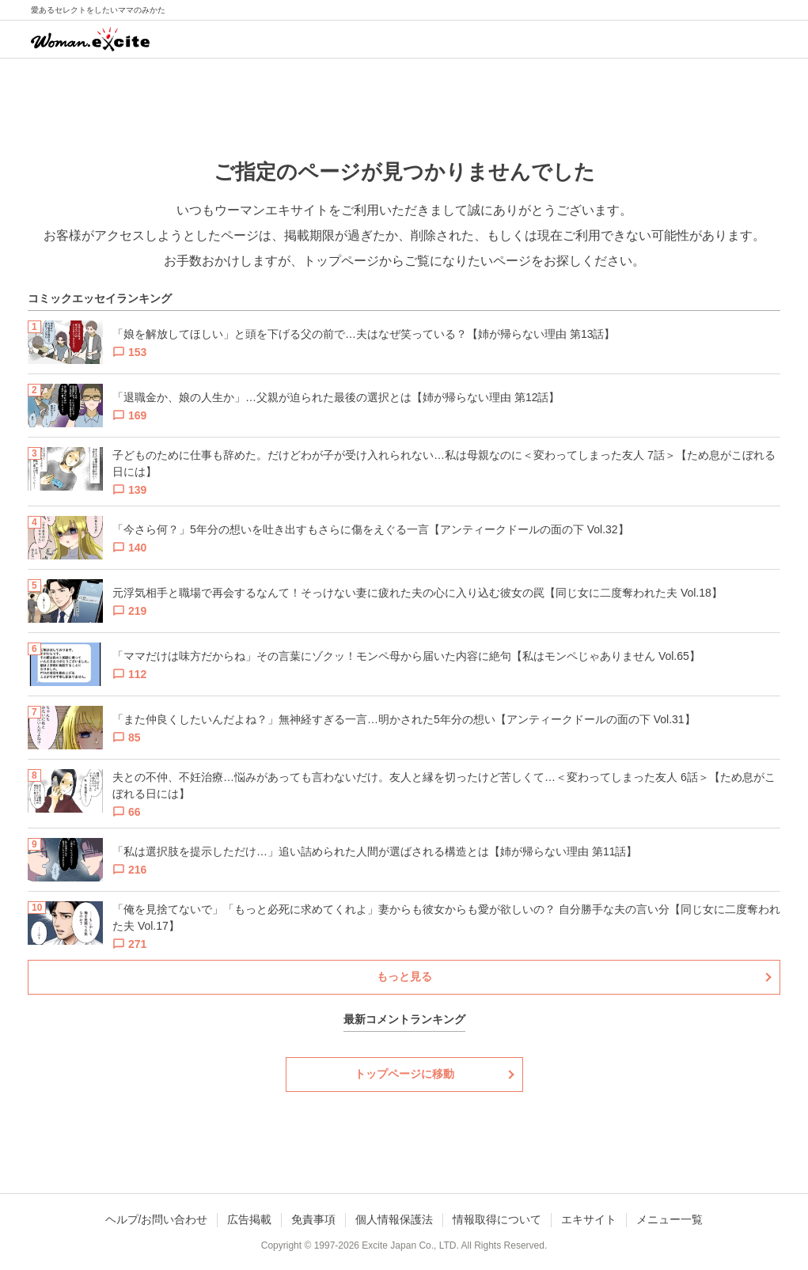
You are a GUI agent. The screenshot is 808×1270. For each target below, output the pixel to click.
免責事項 (313, 1219)
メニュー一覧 (669, 1219)
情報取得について (497, 1219)
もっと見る (404, 976)
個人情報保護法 (394, 1219)
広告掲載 (249, 1219)
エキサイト (588, 1219)
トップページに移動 (404, 1073)
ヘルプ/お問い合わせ (156, 1219)
